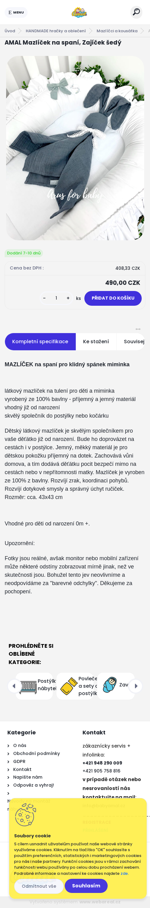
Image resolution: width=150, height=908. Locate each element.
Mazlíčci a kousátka (117, 31)
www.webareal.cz (100, 902)
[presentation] (14, 686)
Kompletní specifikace (40, 341)
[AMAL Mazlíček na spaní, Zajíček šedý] (75, 148)
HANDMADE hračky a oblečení (56, 31)
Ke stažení (96, 341)
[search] (136, 12)
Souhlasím (86, 885)
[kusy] (56, 298)
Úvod (10, 31)
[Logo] (79, 12)
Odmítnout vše (39, 886)
